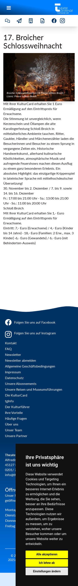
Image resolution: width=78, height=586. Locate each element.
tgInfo (9, 401)
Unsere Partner (16, 436)
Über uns (11, 424)
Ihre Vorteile (14, 412)
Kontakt (11, 343)
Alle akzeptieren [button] (46, 554)
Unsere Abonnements (20, 383)
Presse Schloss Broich (25, 96)
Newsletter (13, 354)
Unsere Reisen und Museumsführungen (33, 389)
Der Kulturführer (17, 407)
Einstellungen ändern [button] (47, 571)
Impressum (13, 372)
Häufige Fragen (16, 418)
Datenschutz (14, 378)
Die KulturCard (16, 395)
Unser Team (13, 430)
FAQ (8, 349)
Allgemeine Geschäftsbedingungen (30, 366)
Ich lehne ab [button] (47, 562)
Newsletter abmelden (20, 360)
